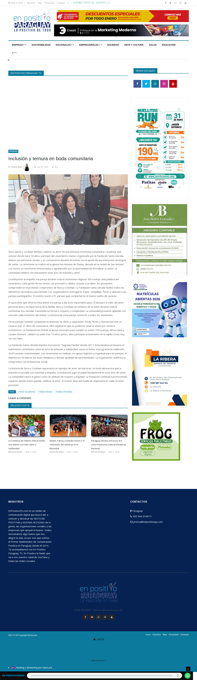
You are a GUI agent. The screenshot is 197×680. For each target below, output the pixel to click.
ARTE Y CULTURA (134, 45)
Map (40, 3)
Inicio (148, 634)
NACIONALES (64, 45)
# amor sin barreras (26, 392)
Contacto (61, 3)
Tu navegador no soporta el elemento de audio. (104, 675)
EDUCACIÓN (169, 45)
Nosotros (31, 3)
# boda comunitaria (64, 392)
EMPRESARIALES (89, 45)
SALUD (153, 45)
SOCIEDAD (113, 45)
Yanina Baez (16, 167)
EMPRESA (18, 45)
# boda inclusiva (45, 392)
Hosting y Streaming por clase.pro (34, 666)
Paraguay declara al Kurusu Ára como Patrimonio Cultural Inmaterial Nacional (108, 444)
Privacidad (49, 3)
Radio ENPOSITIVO (98, 660)
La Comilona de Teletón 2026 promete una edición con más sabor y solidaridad (26, 444)
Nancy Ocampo (15, 452)
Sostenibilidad (41, 45)
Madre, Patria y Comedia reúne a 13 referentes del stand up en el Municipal (67, 444)
